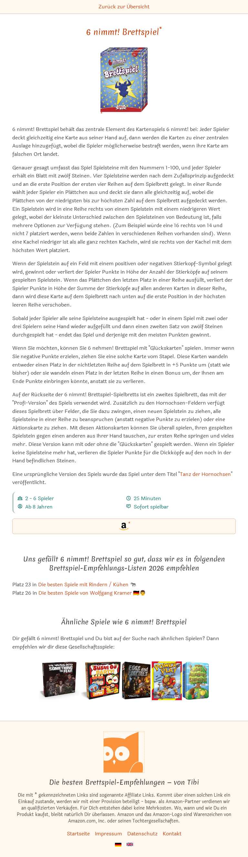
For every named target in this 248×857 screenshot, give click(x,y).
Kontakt (172, 834)
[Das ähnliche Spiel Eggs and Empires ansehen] (136, 680)
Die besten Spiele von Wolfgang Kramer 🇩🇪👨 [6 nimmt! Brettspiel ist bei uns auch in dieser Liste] (92, 593)
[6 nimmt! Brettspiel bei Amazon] (124, 83)
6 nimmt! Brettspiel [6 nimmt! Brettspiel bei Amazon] (124, 31)
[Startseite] (124, 752)
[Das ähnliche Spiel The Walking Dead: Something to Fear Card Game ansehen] (59, 680)
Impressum (108, 834)
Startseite (78, 834)
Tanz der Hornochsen (205, 474)
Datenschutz (142, 834)
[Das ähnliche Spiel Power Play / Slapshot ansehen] (167, 680)
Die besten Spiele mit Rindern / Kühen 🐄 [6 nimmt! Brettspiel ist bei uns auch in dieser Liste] (87, 584)
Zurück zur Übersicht (124, 7)
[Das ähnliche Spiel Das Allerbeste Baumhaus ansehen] (195, 680)
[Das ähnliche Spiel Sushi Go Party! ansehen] (100, 680)
